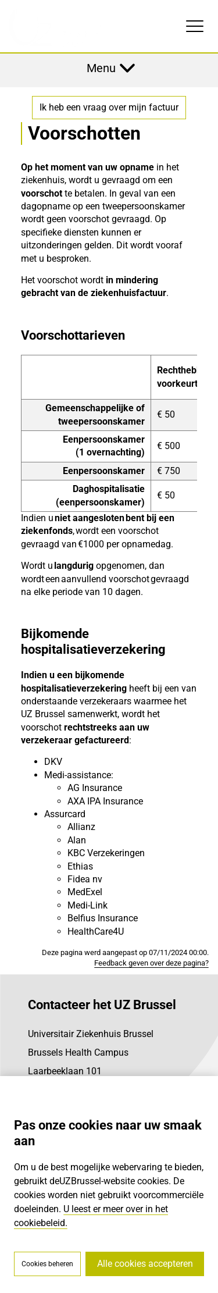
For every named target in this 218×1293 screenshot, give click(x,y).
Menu (101, 68)
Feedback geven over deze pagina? (151, 963)
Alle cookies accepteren (145, 1263)
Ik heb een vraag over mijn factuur (109, 107)
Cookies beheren (47, 1264)
